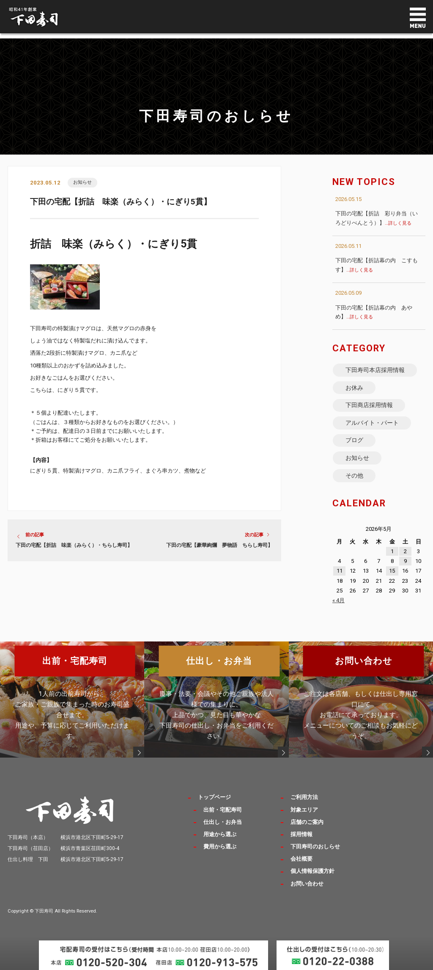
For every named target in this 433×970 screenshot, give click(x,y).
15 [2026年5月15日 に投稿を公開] (392, 579)
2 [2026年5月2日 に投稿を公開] (405, 559)
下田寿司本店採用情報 (375, 370)
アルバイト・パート (372, 426)
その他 (354, 482)
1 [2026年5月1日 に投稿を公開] (392, 559)
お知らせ (82, 182)
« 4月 (338, 608)
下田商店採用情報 (369, 408)
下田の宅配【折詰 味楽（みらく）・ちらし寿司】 (74, 546)
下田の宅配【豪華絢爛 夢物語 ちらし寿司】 (219, 546)
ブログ (354, 445)
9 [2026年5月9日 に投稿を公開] (405, 569)
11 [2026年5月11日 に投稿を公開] (340, 579)
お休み (354, 389)
